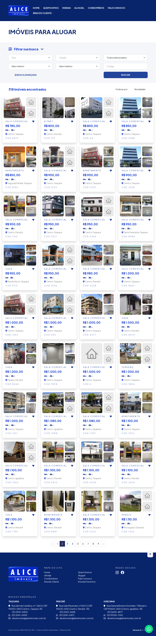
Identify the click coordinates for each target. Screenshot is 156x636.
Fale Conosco (116, 8)
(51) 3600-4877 (113, 612)
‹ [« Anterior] (52, 543)
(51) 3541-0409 (17, 615)
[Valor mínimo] (30, 66)
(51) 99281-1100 (113, 615)
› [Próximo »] (103, 543)
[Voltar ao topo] (150, 554)
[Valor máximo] (78, 66)
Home (36, 8)
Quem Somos (51, 8)
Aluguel (79, 8)
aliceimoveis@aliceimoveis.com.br (27, 618)
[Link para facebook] (123, 573)
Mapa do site (65, 630)
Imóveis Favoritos (86, 581)
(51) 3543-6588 (65, 612)
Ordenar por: (122, 89)
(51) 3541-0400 (18, 612)
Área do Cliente (43, 13)
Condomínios (96, 8)
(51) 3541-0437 (65, 615)
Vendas (66, 8)
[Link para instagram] (118, 573)
